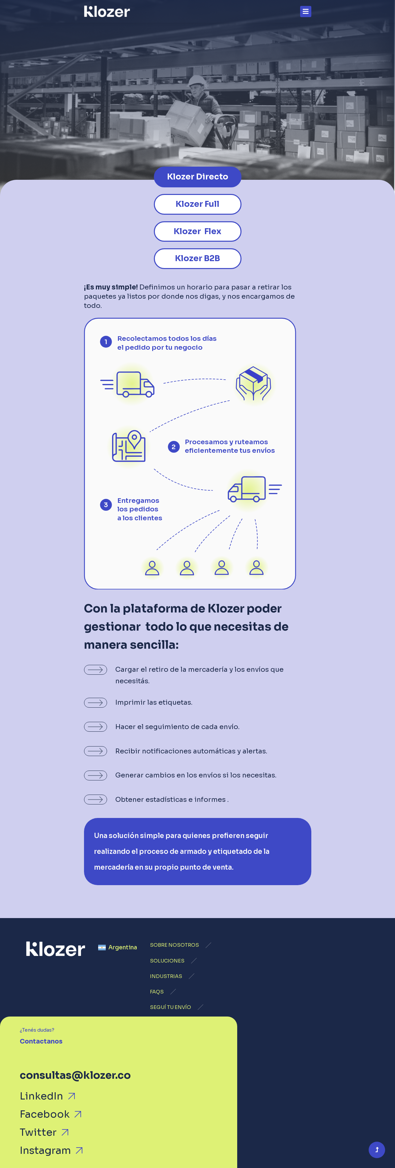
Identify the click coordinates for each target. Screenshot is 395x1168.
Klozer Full (197, 204)
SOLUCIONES (167, 961)
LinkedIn (41, 1096)
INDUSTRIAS (166, 976)
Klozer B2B (197, 258)
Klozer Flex (197, 231)
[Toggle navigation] (305, 11)
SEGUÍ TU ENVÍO (170, 1007)
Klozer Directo (197, 177)
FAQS (157, 992)
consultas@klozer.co (75, 1075)
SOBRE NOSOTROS (174, 945)
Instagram (45, 1150)
